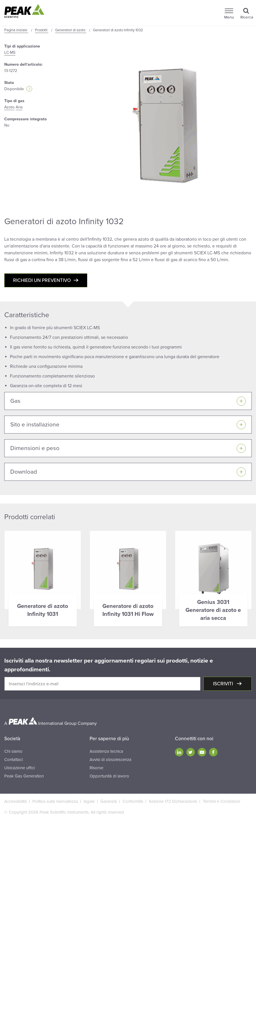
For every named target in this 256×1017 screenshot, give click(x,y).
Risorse (96, 767)
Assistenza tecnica (106, 751)
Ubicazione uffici (19, 767)
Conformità (133, 801)
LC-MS (9, 52)
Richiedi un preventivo (42, 280)
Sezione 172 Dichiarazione (173, 801)
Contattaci (13, 759)
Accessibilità (15, 801)
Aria (19, 107)
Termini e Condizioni (221, 801)
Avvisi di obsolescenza (110, 759)
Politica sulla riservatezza (55, 801)
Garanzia (108, 801)
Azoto (9, 107)
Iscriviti (223, 684)
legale (89, 801)
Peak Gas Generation (24, 776)
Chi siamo (13, 751)
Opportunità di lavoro (109, 776)
